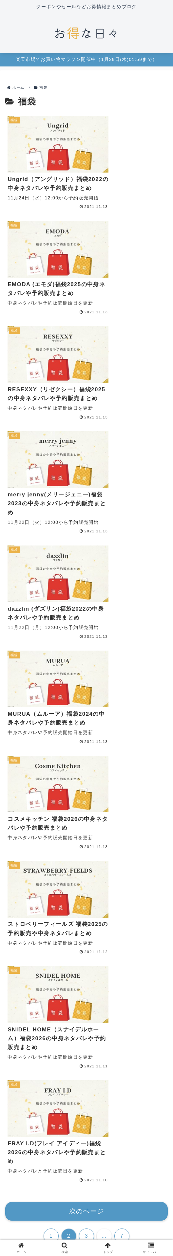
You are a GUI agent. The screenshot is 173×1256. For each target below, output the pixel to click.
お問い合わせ (30, 1218)
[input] (86, 734)
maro (86, 1123)
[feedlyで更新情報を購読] (81, 1163)
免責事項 (142, 1218)
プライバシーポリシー (86, 1218)
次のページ (86, 658)
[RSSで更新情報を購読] (91, 1163)
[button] (161, 734)
